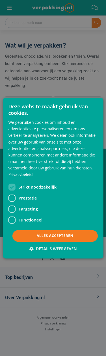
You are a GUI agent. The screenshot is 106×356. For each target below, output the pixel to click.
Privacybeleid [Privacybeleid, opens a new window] (20, 174)
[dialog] (53, 178)
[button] (53, 248)
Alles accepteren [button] (54, 235)
